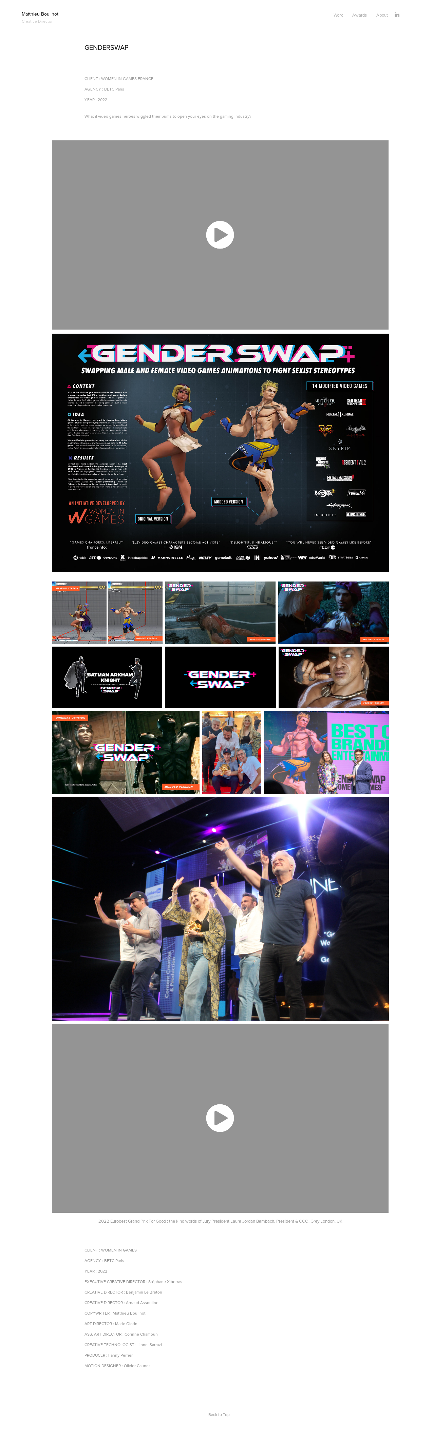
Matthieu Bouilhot (41, 14)
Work (338, 15)
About (382, 15)
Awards (359, 15)
